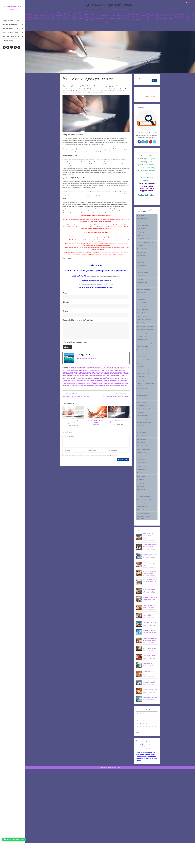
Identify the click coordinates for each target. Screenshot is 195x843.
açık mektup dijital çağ (74, 367)
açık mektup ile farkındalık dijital (53, 16)
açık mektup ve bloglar (143, 16)
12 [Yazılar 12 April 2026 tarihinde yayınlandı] (156, 720)
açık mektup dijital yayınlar (42, 16)
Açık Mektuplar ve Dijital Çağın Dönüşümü (116, 27)
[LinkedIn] (146, 141)
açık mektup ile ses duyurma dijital (74, 16)
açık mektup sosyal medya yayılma (138, 16)
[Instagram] (11, 47)
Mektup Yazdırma (123, 9)
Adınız (65, 293)
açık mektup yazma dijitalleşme (171, 16)
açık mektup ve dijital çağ (148, 16)
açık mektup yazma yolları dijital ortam (193, 16)
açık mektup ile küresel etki (65, 16)
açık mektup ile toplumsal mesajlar (92, 16)
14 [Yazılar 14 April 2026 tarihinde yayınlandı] (140, 723)
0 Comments (152, 540)
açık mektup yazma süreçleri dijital (182, 16)
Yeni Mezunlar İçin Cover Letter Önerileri (96, 421)
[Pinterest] (150, 141)
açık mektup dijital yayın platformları (36, 16)
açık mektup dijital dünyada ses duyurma (79, 368)
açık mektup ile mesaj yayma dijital (69, 16)
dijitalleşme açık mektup (105, 385)
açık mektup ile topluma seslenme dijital (80, 16)
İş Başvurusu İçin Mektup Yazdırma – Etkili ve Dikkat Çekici (149, 563)
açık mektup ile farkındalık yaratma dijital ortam (59, 16)
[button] (14, 839)
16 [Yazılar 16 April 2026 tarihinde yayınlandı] (146, 723)
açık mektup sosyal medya (124, 16)
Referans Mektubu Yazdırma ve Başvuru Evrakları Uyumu (73, 422)
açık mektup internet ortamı (108, 16)
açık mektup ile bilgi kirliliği (47, 16)
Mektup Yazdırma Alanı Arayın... (144, 78)
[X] (4, 47)
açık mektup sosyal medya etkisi (133, 16)
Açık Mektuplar (114, 9)
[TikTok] (18, 47)
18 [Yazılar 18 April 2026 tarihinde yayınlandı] (153, 723)
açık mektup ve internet (153, 16)
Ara (154, 80)
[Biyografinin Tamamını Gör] (95, 358)
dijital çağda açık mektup (73, 385)
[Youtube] (15, 47)
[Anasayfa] (94, 27)
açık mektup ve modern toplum (157, 16)
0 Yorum (106, 22)
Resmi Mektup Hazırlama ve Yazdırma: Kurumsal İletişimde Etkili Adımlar (150, 546)
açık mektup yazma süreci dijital (177, 16)
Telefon (66, 311)
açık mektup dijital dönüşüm (88, 367)
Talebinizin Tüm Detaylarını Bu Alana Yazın (78, 320)
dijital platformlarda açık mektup (89, 385)
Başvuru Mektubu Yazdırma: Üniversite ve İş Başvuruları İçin (150, 581)
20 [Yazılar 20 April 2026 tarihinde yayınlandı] (137, 726)
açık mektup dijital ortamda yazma (30, 16)
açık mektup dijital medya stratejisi (25, 16)
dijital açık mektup (113, 383)
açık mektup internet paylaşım (112, 16)
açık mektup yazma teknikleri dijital (187, 16)
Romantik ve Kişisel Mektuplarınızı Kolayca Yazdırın (148, 673)
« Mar (137, 732)
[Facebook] (7, 47)
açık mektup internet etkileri (98, 16)
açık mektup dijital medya (97, 368)
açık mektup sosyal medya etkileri (129, 16)
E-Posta (65, 302)
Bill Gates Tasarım (112, 767)
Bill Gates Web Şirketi (151, 90)
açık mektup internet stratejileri (118, 16)
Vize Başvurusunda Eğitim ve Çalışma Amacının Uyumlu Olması (118, 421)
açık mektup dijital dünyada (103, 367)
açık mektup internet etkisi (103, 16)
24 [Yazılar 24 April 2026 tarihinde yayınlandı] (149, 726)
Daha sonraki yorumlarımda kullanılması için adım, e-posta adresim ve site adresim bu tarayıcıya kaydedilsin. (91, 455)
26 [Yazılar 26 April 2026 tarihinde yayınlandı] (156, 726)
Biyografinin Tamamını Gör (86, 358)
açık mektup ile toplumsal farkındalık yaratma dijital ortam (86, 16)
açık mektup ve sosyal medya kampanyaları (163, 16)
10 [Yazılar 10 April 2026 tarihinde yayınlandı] (149, 720)
